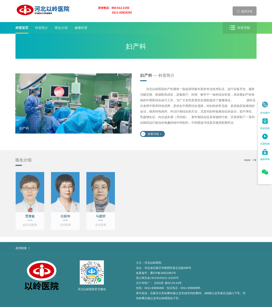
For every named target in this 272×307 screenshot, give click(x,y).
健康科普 (81, 27)
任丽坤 (65, 217)
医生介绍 (61, 27)
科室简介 (41, 27)
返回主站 (245, 11)
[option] (73, 103)
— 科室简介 (158, 75)
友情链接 (21, 248)
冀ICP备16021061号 (163, 273)
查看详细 (155, 134)
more (247, 160)
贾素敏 (30, 217)
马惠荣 (100, 217)
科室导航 (240, 27)
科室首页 (21, 27)
